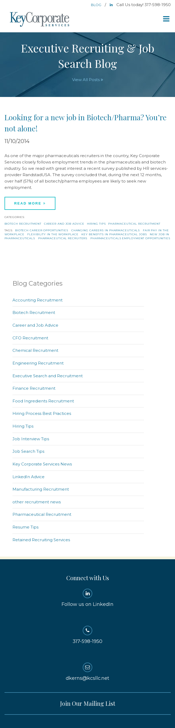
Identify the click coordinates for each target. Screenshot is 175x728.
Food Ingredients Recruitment (43, 400)
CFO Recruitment (30, 337)
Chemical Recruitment (35, 350)
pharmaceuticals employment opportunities (130, 238)
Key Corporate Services (40, 20)
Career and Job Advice (64, 223)
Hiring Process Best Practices (41, 413)
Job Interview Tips (30, 438)
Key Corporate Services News (42, 464)
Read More (30, 203)
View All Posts (87, 79)
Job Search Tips (28, 451)
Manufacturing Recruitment (40, 489)
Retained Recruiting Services (41, 539)
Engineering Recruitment (38, 363)
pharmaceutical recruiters (63, 238)
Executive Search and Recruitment (47, 375)
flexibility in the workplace (52, 234)
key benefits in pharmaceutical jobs (114, 234)
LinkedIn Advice (28, 476)
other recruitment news (36, 501)
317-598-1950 (88, 635)
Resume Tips (25, 527)
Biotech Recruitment (23, 223)
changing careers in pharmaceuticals (105, 230)
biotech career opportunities (41, 230)
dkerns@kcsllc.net (88, 672)
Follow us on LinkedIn (88, 598)
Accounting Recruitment (37, 300)
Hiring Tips (96, 223)
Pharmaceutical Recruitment (134, 223)
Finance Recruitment (33, 388)
